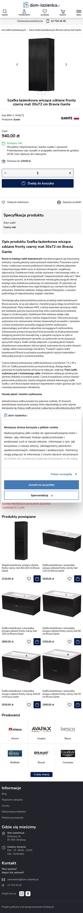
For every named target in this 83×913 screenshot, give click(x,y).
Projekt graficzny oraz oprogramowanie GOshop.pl (28, 907)
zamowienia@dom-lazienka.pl (22, 879)
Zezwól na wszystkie (41, 484)
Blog (4, 794)
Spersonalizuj (41, 495)
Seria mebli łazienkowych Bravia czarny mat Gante (55, 30)
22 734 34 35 (14, 885)
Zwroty (5, 805)
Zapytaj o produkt (72, 202)
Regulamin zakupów (12, 799)
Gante (16, 119)
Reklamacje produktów (14, 811)
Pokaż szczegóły (61, 474)
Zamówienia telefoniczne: (41, 21)
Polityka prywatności (13, 817)
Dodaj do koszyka (41, 183)
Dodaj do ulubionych (17, 202)
